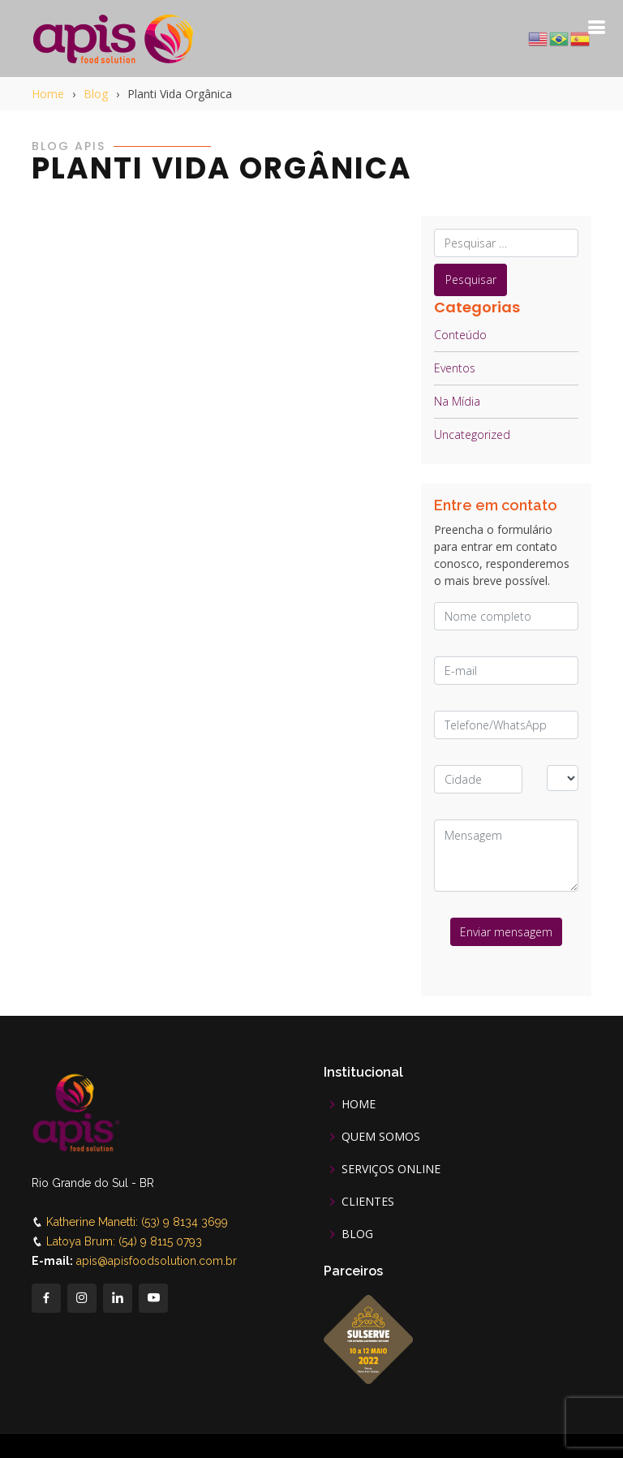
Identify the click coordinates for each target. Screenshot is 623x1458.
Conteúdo (460, 334)
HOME (359, 1104)
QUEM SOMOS (381, 1136)
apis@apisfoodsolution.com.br (156, 1260)
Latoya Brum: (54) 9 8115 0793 (124, 1241)
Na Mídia (457, 401)
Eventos (454, 368)
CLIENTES (368, 1201)
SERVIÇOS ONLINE (391, 1169)
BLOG (357, 1234)
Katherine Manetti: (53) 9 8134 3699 (137, 1221)
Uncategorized (472, 434)
